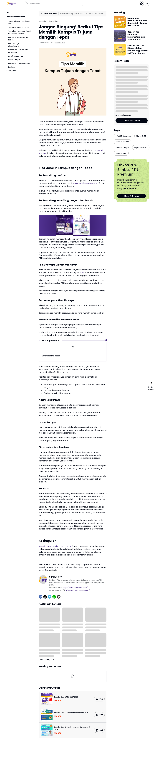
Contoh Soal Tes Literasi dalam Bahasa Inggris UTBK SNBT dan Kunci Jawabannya (138, 49)
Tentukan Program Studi (18, 27)
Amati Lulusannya (15, 56)
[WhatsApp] (54, 597)
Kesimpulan (11, 71)
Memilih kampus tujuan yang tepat (55, 546)
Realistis (11, 67)
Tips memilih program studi (85, 183)
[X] (45, 597)
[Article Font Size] (147, 3)
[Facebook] (40, 597)
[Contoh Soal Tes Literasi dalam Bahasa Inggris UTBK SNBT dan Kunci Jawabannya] (120, 49)
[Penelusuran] (53, 3)
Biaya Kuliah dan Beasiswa (19, 63)
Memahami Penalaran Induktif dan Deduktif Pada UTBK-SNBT (137, 22)
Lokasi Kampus (14, 59)
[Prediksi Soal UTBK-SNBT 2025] (47, 699)
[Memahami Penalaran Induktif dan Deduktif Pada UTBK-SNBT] (120, 22)
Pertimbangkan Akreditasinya (14, 44)
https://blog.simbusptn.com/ (78, 590)
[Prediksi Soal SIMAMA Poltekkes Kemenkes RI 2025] (47, 730)
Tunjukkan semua (131, 120)
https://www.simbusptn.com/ (75, 587)
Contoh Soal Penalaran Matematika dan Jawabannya (136, 36)
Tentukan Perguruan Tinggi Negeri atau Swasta (19, 32)
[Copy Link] (58, 597)
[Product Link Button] (99, 699)
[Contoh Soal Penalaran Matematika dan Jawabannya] (120, 36)
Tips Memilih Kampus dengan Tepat (19, 22)
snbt (82, 272)
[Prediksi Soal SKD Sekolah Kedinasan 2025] (47, 715)
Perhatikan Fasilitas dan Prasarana (18, 51)
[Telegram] (49, 597)
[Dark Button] (141, 3)
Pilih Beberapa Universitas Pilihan (18, 38)
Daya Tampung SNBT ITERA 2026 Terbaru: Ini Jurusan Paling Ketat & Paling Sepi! (82, 13)
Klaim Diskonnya (131, 196)
